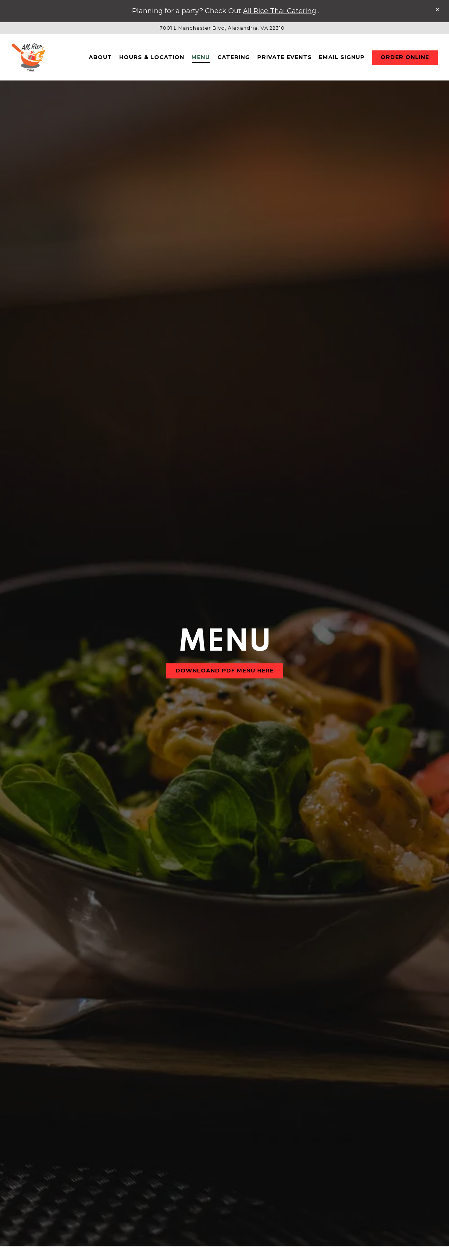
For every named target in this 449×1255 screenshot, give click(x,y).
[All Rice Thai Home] (30, 59)
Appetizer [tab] (194, 1146)
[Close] (437, 9)
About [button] (100, 59)
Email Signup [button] (342, 59)
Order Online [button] (405, 59)
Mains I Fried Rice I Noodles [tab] (148, 1167)
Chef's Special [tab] (324, 1167)
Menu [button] (200, 59)
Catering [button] (233, 59)
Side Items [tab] (296, 1146)
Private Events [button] (284, 59)
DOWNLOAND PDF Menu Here (225, 603)
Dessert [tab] (352, 1146)
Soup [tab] (245, 1146)
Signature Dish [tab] (248, 1167)
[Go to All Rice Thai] (222, 28)
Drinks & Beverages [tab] (117, 1146)
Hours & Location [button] (151, 59)
